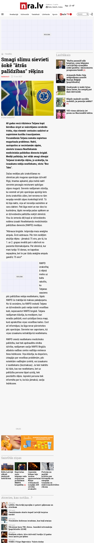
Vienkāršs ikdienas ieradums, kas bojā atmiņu (30, 521)
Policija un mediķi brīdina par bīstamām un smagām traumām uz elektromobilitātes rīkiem (50, 479)
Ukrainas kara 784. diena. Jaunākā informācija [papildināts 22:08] (30, 528)
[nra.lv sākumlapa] (31, 5)
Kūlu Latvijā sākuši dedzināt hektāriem (7, 475)
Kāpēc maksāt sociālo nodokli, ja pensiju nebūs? (79, 100)
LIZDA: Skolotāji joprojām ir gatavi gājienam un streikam (31, 506)
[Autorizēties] (91, 14)
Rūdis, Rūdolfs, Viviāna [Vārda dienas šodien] (54, 7)
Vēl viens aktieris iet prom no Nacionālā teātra (79, 111)
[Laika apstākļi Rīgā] (70, 6)
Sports (54, 14)
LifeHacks (46, 14)
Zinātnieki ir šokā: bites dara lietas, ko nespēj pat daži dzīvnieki (79, 89)
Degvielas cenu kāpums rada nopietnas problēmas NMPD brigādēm (21, 478)
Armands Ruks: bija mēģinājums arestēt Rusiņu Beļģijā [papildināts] (76, 78)
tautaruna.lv (5, 77)
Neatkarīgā (14, 14)
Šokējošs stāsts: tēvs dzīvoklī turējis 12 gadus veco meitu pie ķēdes (30, 535)
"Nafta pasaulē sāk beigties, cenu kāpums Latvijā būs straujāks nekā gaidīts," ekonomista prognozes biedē (79, 65)
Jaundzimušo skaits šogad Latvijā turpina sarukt (28, 513)
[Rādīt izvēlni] (2, 14)
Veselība (8, 54)
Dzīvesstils (25, 14)
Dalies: (18, 429)
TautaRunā (35, 14)
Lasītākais (63, 55)
